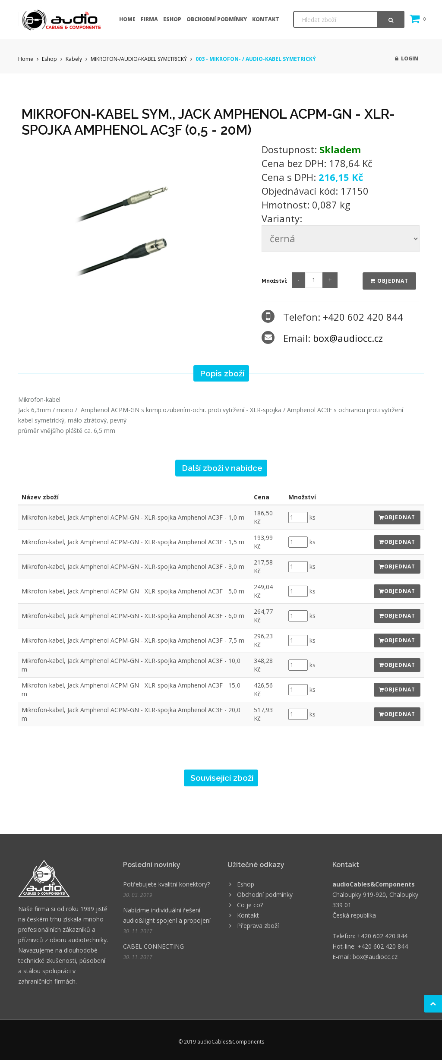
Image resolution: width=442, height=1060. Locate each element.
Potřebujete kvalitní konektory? (166, 884)
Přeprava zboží (258, 925)
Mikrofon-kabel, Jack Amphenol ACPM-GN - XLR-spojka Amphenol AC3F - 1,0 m (133, 517)
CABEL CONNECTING (153, 946)
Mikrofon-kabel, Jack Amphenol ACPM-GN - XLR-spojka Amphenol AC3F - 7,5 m (133, 640)
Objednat (389, 280)
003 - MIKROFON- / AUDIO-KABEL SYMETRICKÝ (256, 59)
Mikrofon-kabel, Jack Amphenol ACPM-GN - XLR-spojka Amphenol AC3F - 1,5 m (133, 542)
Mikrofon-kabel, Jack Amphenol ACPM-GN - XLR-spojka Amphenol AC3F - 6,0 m (133, 616)
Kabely (74, 59)
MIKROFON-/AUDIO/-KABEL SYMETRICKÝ (139, 59)
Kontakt (265, 19)
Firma (149, 19)
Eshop (172, 19)
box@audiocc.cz (348, 337)
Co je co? (250, 905)
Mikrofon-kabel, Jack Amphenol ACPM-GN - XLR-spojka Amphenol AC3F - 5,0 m (133, 591)
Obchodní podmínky (216, 19)
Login (406, 58)
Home (127, 19)
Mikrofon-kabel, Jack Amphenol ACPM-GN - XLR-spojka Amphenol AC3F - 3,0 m (133, 566)
